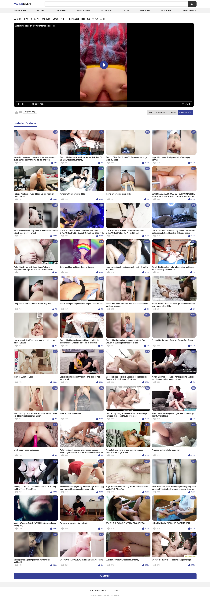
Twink (22, 4)
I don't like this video (20, 112)
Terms (116, 591)
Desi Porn (166, 10)
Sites (126, 10)
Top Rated (60, 10)
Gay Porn (145, 10)
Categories (106, 10)
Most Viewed (83, 10)
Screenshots (161, 112)
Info (151, 112)
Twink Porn (20, 10)
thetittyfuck (189, 10)
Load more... (105, 576)
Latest (40, 10)
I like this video (16, 112)
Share (173, 112)
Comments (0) (185, 112)
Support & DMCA (98, 591)
